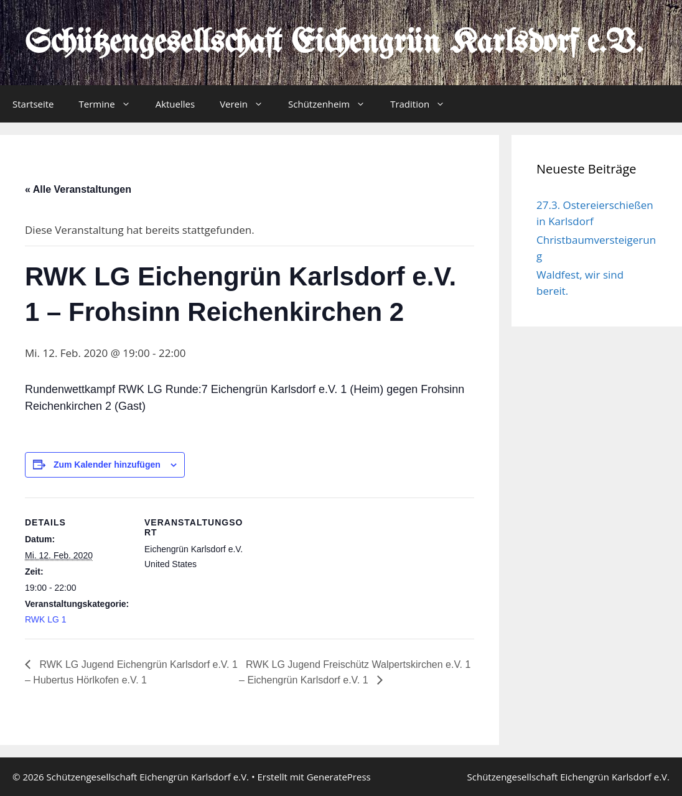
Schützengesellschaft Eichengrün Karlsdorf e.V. (334, 43)
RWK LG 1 (46, 619)
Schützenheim (333, 104)
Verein (248, 104)
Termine (111, 104)
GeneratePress (339, 777)
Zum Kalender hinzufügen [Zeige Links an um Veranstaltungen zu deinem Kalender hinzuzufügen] (107, 465)
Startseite (33, 104)
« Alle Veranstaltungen (78, 189)
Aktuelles (175, 104)
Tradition (423, 104)
